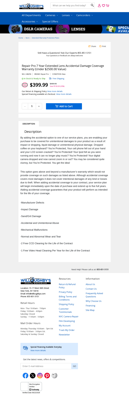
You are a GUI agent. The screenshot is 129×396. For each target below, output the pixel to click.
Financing (90, 305)
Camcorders (84, 15)
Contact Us (91, 288)
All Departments (31, 15)
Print (102, 46)
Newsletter (64, 334)
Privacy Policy (65, 292)
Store (28, 38)
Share (92, 46)
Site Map (90, 310)
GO (74, 366)
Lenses (67, 15)
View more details (55, 91)
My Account (64, 325)
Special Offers (50, 21)
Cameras (51, 15)
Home (20, 38)
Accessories (30, 21)
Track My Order (67, 330)
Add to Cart (64, 106)
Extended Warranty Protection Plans (45, 38)
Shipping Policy (66, 304)
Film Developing (67, 321)
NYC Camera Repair (68, 316)
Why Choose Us (93, 301)
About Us (90, 284)
